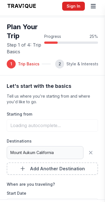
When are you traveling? (31, 184)
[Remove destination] (92, 152)
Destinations (19, 141)
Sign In (73, 6)
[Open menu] (94, 6)
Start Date (16, 193)
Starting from (19, 114)
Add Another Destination (52, 168)
